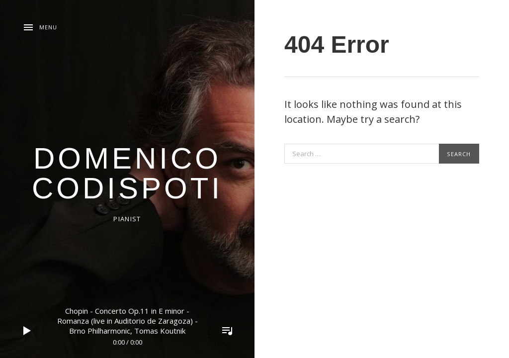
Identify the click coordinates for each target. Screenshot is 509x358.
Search (459, 154)
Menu (48, 27)
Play (27, 331)
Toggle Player (227, 331)
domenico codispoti (127, 173)
